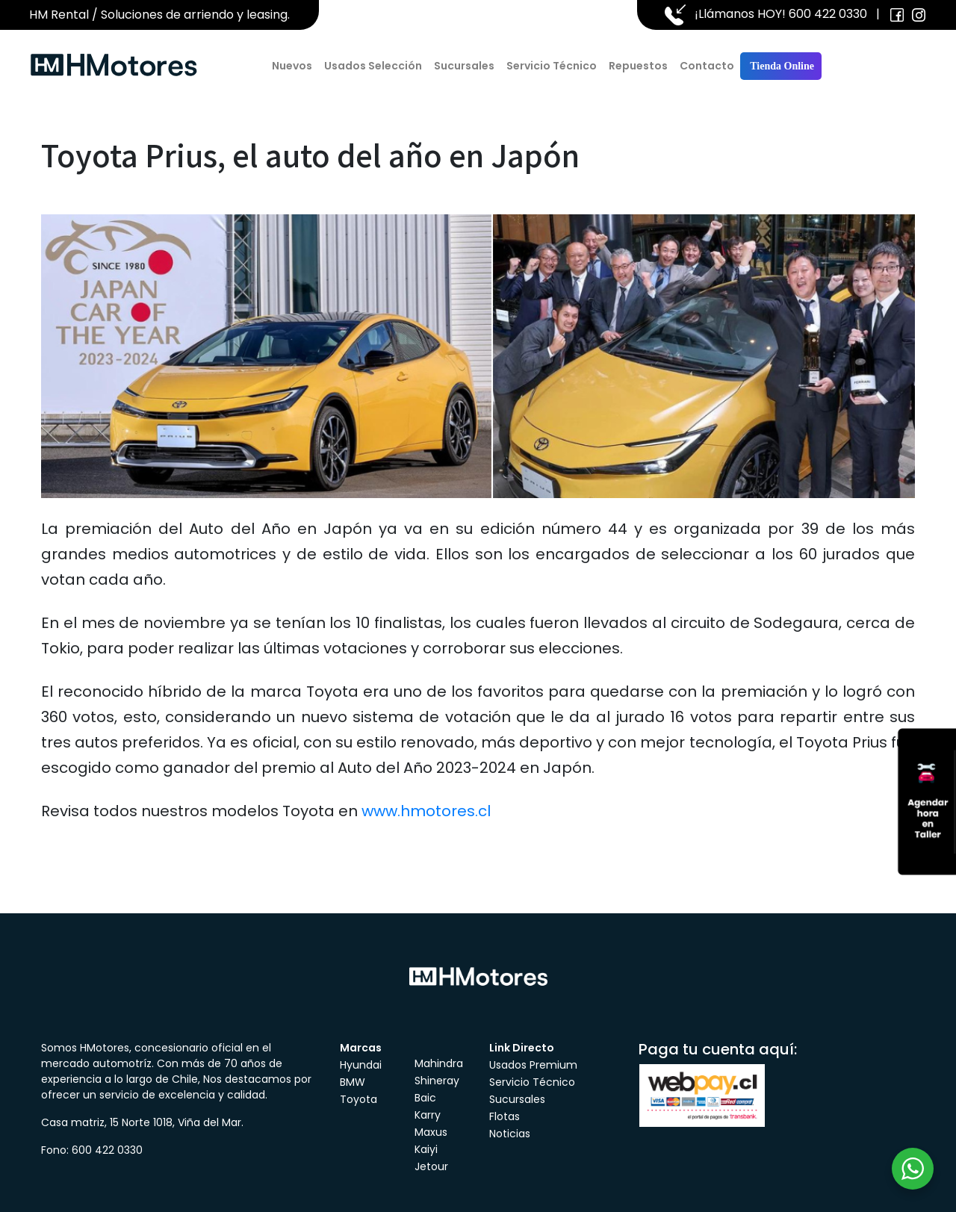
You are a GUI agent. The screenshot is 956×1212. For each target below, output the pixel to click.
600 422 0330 (828, 13)
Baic (425, 1097)
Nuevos (292, 65)
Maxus (431, 1132)
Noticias (509, 1133)
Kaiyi (426, 1149)
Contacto (707, 65)
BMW (352, 1082)
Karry (428, 1114)
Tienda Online (781, 66)
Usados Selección (373, 65)
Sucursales (464, 65)
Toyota (358, 1099)
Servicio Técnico (551, 65)
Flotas (504, 1116)
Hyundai (361, 1064)
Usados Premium (533, 1064)
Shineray (437, 1080)
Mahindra (439, 1063)
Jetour (431, 1166)
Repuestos (638, 65)
